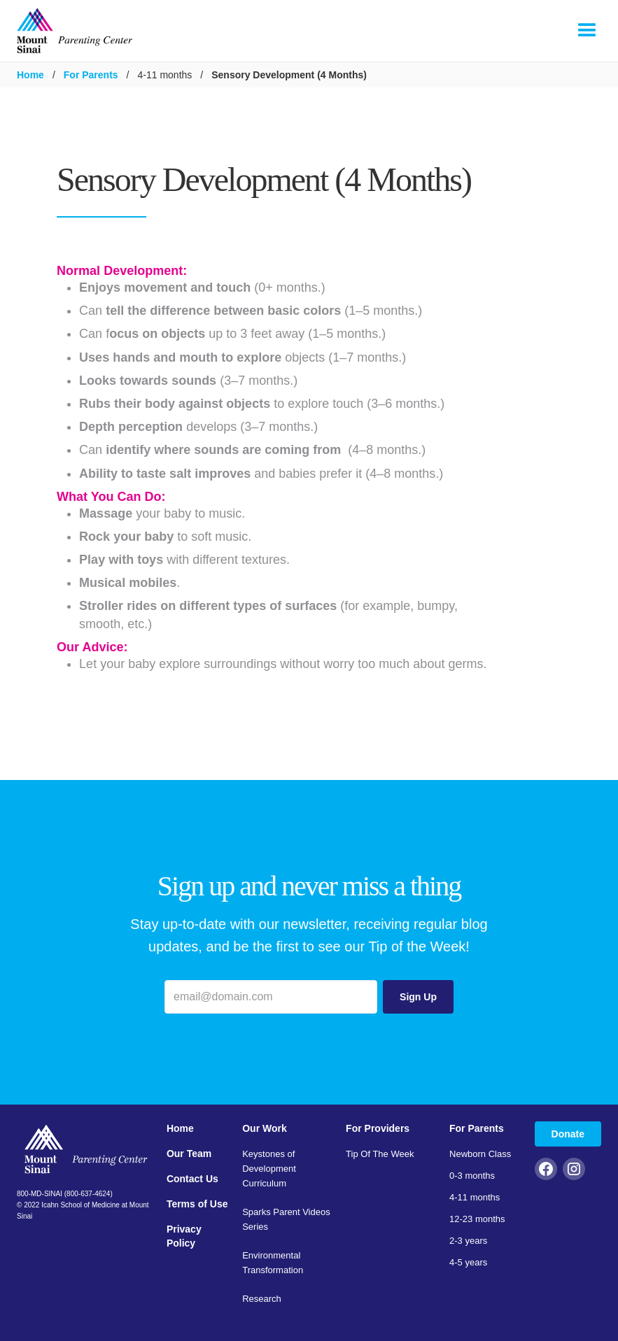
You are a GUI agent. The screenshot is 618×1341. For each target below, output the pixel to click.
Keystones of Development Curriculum (269, 1169)
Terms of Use (197, 1203)
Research (261, 1298)
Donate (568, 1134)
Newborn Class (480, 1154)
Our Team (189, 1153)
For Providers (377, 1128)
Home (30, 74)
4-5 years (468, 1262)
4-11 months (474, 1197)
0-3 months (472, 1175)
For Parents (91, 74)
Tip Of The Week (380, 1154)
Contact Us (192, 1178)
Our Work (264, 1128)
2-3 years (468, 1240)
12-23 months (477, 1219)
